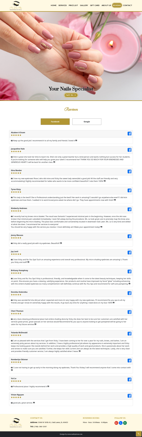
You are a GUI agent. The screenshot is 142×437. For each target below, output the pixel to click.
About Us (106, 5)
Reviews (117, 5)
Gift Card (95, 5)
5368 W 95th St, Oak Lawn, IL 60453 (53, 422)
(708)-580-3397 (40, 426)
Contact (127, 5)
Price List (73, 5)
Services (62, 5)
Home (53, 5)
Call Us (71, 95)
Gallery (84, 5)
